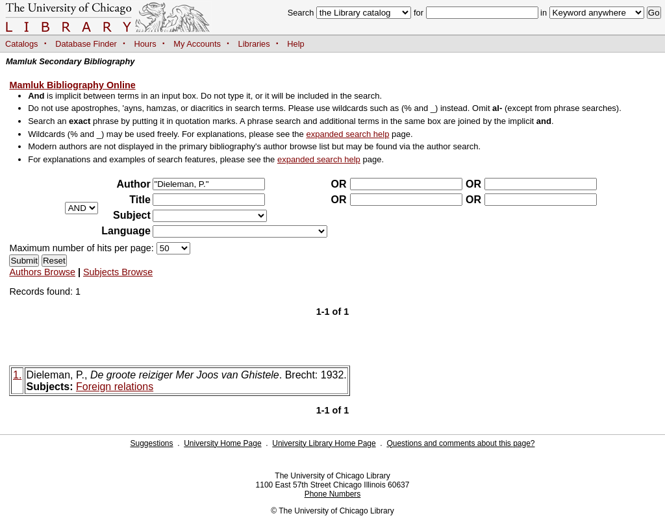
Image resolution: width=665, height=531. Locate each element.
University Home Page (222, 443)
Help (295, 44)
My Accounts (197, 44)
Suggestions (151, 443)
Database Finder (86, 44)
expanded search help (347, 134)
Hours (145, 44)
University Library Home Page (323, 443)
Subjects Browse (118, 272)
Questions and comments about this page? (460, 443)
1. (17, 374)
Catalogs (21, 44)
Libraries (254, 44)
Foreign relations (114, 386)
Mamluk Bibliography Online (72, 85)
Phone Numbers (333, 494)
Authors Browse (42, 272)
